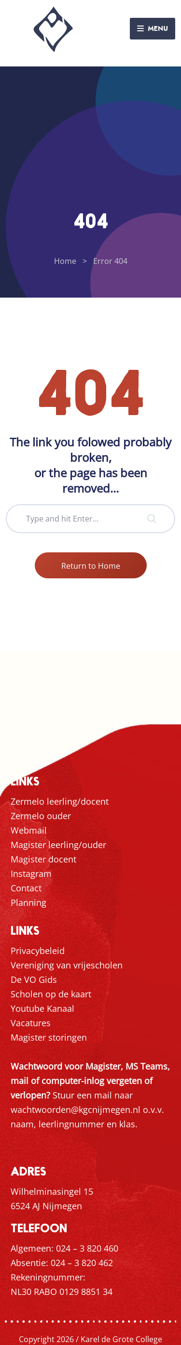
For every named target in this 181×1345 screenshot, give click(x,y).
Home (65, 261)
